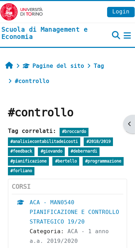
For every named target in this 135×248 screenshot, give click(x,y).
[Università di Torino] (21, 12)
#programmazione (103, 161)
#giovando (51, 151)
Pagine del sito (53, 66)
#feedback (21, 151)
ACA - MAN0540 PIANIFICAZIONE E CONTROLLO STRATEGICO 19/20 (74, 212)
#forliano (21, 171)
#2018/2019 (98, 142)
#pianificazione (28, 161)
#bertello (66, 161)
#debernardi (84, 151)
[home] (45, 33)
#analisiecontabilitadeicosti (44, 142)
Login (120, 12)
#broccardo (74, 132)
